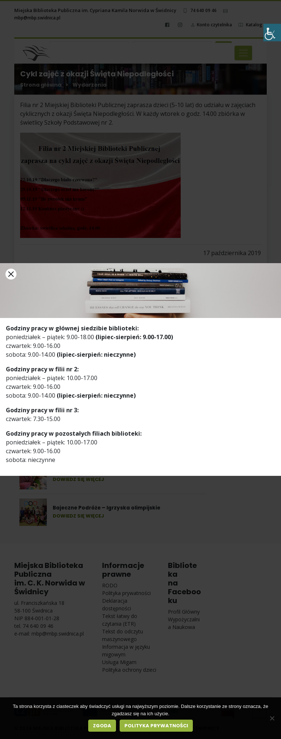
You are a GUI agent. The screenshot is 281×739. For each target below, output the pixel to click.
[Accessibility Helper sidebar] (272, 32)
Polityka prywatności (156, 725)
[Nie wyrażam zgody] (272, 718)
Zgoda (102, 725)
